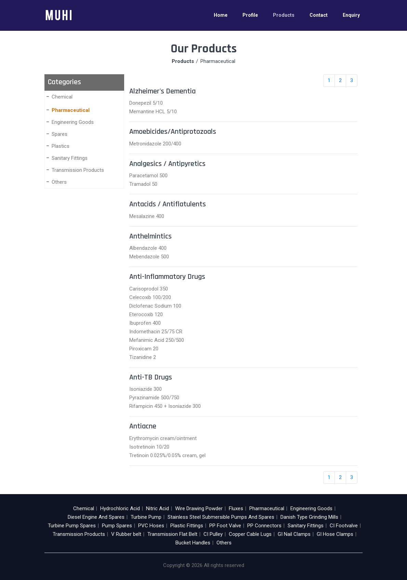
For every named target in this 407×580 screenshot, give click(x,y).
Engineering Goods (73, 122)
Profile (250, 15)
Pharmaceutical (71, 110)
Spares (59, 134)
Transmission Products (78, 170)
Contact (319, 15)
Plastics (60, 146)
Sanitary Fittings (70, 158)
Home (220, 15)
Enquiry (351, 15)
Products (283, 15)
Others (59, 182)
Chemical (62, 97)
